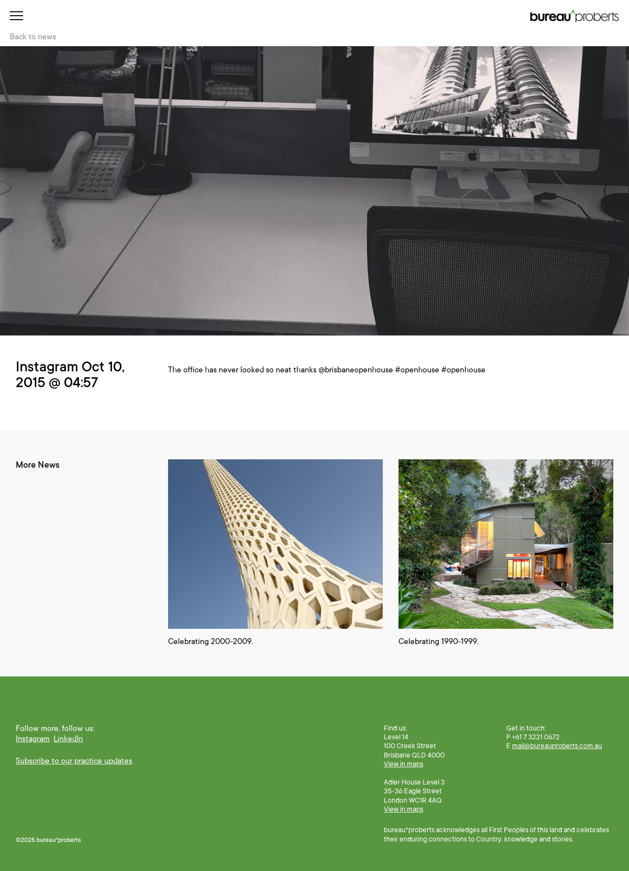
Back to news (33, 37)
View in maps (403, 763)
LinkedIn (68, 739)
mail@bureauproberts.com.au (557, 745)
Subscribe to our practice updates (74, 761)
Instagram (33, 739)
